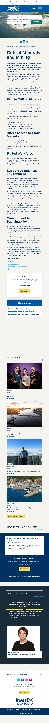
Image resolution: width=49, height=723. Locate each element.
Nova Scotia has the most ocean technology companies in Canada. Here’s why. (23, 508)
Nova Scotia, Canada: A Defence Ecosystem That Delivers (23, 471)
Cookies (24, 709)
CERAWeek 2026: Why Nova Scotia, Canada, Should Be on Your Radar (23, 433)
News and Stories (14, 264)
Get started (23, 693)
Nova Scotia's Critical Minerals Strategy (19, 309)
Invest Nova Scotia (13, 46)
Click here (11, 2)
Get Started (23, 569)
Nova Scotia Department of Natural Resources (21, 312)
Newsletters (23, 674)
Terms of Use (10, 709)
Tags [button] (7, 552)
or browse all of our (25, 576)
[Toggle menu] (37, 8)
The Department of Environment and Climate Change (23, 314)
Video (11, 261)
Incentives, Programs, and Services (19, 266)
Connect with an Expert (16, 269)
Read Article (12, 398)
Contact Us (11, 674)
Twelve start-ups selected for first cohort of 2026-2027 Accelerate (22, 395)
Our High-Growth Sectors (28, 46)
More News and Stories (15, 517)
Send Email (24, 291)
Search (36, 22)
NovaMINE (24, 204)
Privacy (18, 709)
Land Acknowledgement (36, 709)
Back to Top (38, 360)
